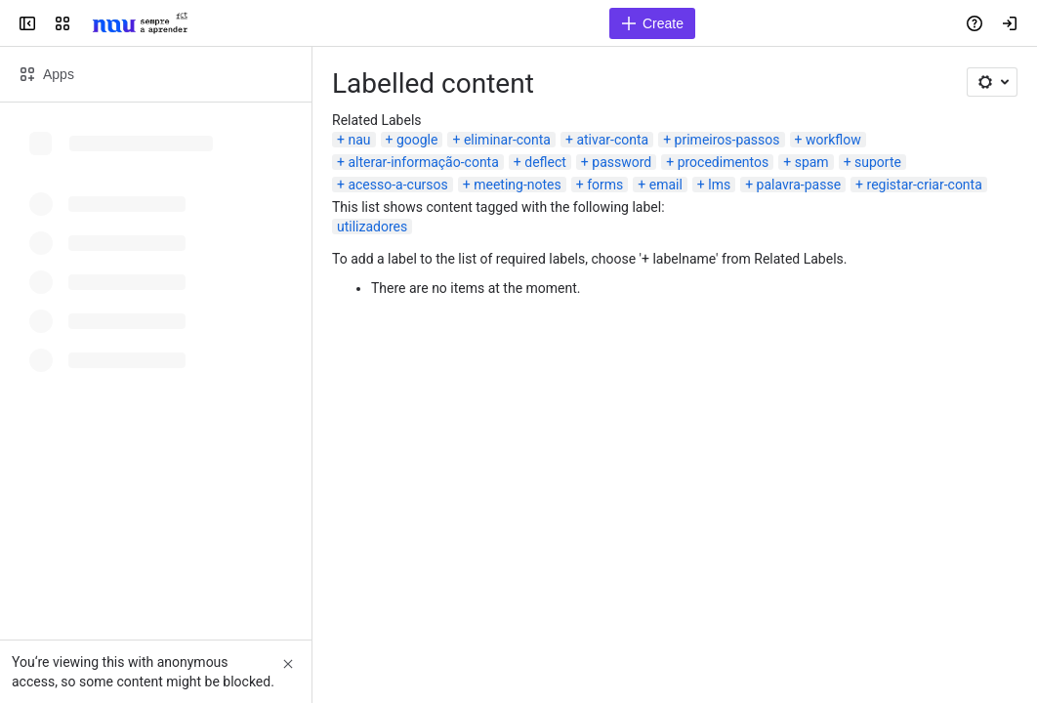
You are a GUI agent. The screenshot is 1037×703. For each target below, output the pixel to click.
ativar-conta (612, 139)
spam (812, 162)
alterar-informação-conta (423, 162)
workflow (833, 139)
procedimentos (723, 162)
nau (359, 139)
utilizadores (372, 226)
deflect (545, 162)
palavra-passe (799, 184)
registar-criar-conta (924, 184)
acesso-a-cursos (397, 184)
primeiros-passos (727, 139)
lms (719, 184)
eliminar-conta (507, 139)
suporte (877, 162)
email (666, 184)
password (621, 162)
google (417, 139)
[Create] (652, 23)
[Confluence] (139, 23)
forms (605, 184)
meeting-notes (517, 184)
